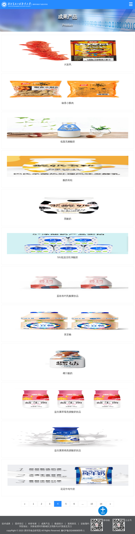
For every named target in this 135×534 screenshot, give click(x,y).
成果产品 (45, 523)
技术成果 (6, 523)
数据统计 (59, 523)
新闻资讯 (72, 523)
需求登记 (19, 523)
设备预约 (85, 523)
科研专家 (32, 523)
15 (92, 504)
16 (101, 504)
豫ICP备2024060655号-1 (73, 530)
